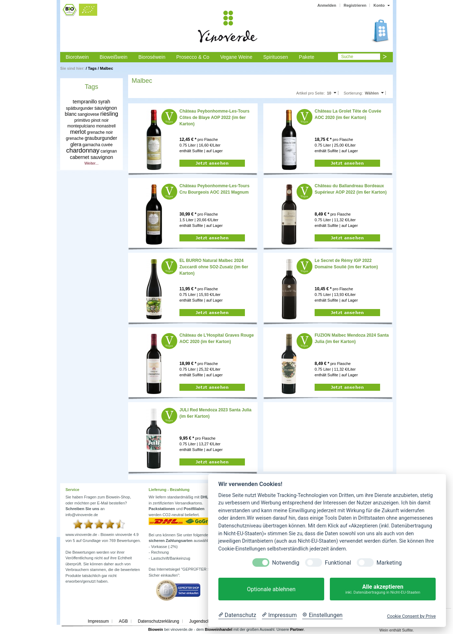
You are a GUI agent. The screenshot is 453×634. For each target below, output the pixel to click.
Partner (297, 629)
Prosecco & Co (192, 57)
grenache (75, 138)
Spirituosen (275, 57)
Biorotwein (76, 57)
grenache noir (100, 132)
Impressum (98, 621)
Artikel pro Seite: (310, 93)
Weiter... (91, 163)
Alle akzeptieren (382, 589)
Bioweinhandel (219, 629)
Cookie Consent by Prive (411, 616)
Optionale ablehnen (271, 589)
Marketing (389, 562)
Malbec (106, 68)
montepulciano (81, 126)
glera (75, 144)
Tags (92, 68)
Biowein (155, 629)
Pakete (307, 57)
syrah (104, 101)
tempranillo (85, 101)
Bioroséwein (151, 57)
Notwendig (285, 562)
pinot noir (100, 120)
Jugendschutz (202, 621)
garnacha (91, 144)
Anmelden (326, 5)
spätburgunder (79, 108)
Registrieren (355, 5)
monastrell (105, 126)
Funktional (338, 562)
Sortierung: (353, 93)
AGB (123, 621)
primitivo (82, 120)
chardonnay (82, 150)
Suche (347, 56)
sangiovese (88, 114)
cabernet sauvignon (91, 157)
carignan (109, 151)
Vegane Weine (236, 57)
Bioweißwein (114, 57)
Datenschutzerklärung (158, 621)
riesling (109, 114)
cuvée (107, 144)
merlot (78, 132)
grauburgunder (101, 138)
